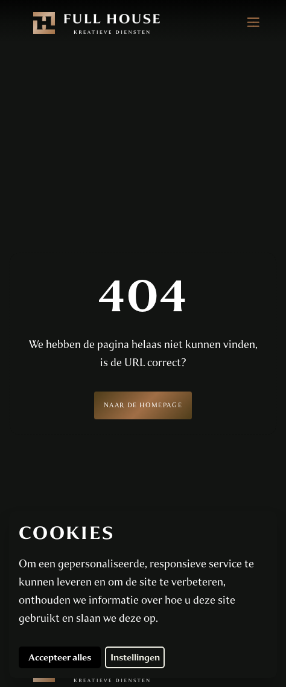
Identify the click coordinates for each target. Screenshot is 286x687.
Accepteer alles (64, 657)
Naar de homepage (143, 405)
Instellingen (135, 657)
